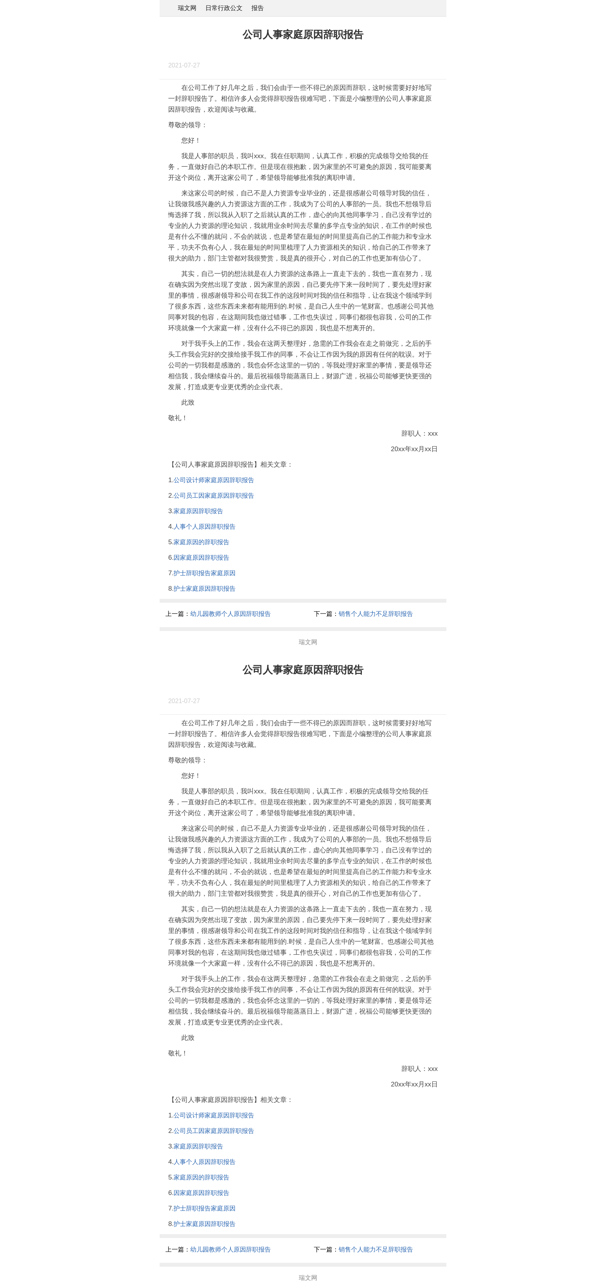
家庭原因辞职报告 (198, 511)
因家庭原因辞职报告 (201, 557)
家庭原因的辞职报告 (201, 542)
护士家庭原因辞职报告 (205, 588)
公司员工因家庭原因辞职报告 (214, 495)
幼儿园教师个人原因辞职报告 (230, 613)
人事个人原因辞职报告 (205, 526)
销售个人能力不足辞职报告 (376, 613)
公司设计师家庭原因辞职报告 (214, 480)
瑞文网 (187, 8)
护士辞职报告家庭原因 (205, 573)
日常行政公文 (224, 8)
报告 (257, 8)
